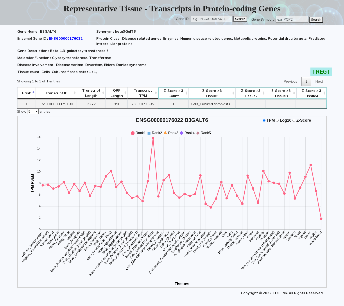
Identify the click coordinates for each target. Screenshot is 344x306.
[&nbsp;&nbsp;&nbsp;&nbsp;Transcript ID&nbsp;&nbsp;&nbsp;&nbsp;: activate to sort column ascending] (56, 93)
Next (319, 81)
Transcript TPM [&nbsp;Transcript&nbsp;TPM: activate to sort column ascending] (143, 93)
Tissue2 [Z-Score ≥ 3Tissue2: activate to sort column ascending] (251, 93)
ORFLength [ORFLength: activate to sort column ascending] (117, 93)
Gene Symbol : (263, 19)
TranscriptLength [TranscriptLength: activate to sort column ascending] (91, 93)
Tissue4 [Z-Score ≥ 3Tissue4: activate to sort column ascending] (311, 93)
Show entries (33, 111)
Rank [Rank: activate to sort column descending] (26, 93)
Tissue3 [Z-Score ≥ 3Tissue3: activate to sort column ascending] (281, 93)
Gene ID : (183, 18)
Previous (290, 81)
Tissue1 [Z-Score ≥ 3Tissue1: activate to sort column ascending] (212, 93)
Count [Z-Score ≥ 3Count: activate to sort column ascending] (173, 93)
